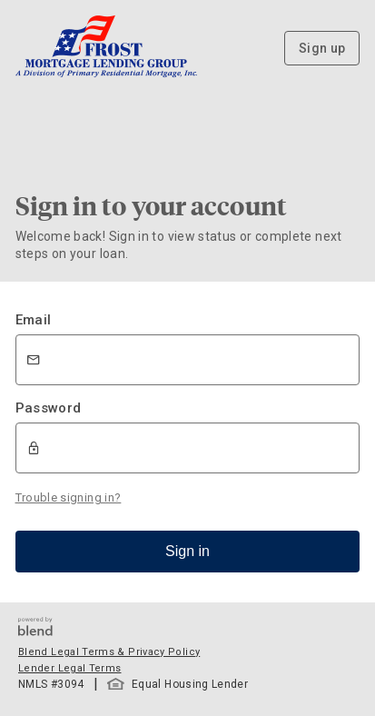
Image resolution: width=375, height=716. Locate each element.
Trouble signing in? (68, 497)
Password (48, 408)
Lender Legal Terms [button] (69, 668)
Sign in (187, 551)
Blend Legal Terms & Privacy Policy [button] (109, 652)
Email (33, 320)
